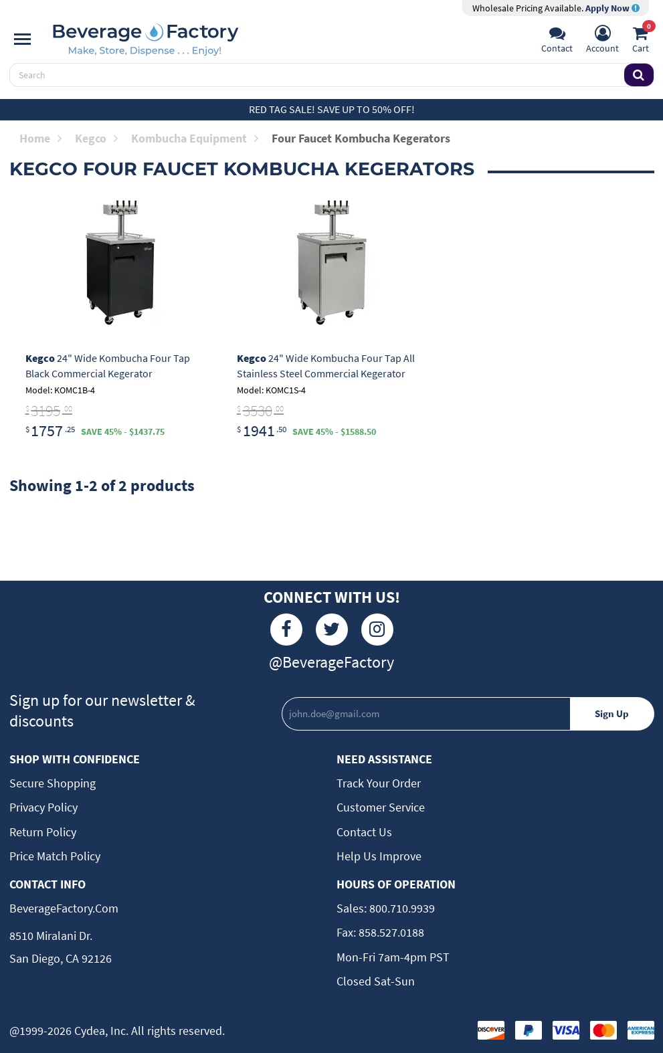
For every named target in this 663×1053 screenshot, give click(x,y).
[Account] (602, 41)
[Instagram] (377, 629)
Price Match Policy (54, 856)
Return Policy (42, 832)
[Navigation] (22, 39)
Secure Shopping (52, 783)
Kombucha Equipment (194, 138)
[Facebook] (286, 629)
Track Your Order (379, 783)
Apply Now (612, 8)
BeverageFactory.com (63, 908)
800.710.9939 (401, 908)
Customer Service (381, 807)
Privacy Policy (43, 807)
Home (40, 138)
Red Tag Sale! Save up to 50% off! (332, 109)
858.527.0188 (390, 932)
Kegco (96, 138)
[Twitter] (332, 629)
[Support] (557, 41)
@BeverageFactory (331, 662)
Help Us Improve (379, 856)
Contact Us (364, 832)
